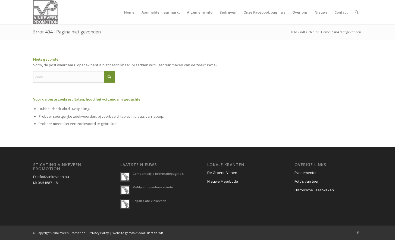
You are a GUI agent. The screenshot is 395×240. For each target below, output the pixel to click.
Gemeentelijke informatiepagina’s (158, 174)
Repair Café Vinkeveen (149, 201)
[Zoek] (356, 12)
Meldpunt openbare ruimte (153, 187)
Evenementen (306, 172)
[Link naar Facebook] (358, 233)
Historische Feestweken (314, 190)
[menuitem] (129, 12)
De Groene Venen (222, 172)
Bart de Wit (155, 233)
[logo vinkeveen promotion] (45, 12)
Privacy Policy (99, 233)
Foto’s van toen (306, 181)
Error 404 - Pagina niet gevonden (67, 32)
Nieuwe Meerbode (222, 181)
